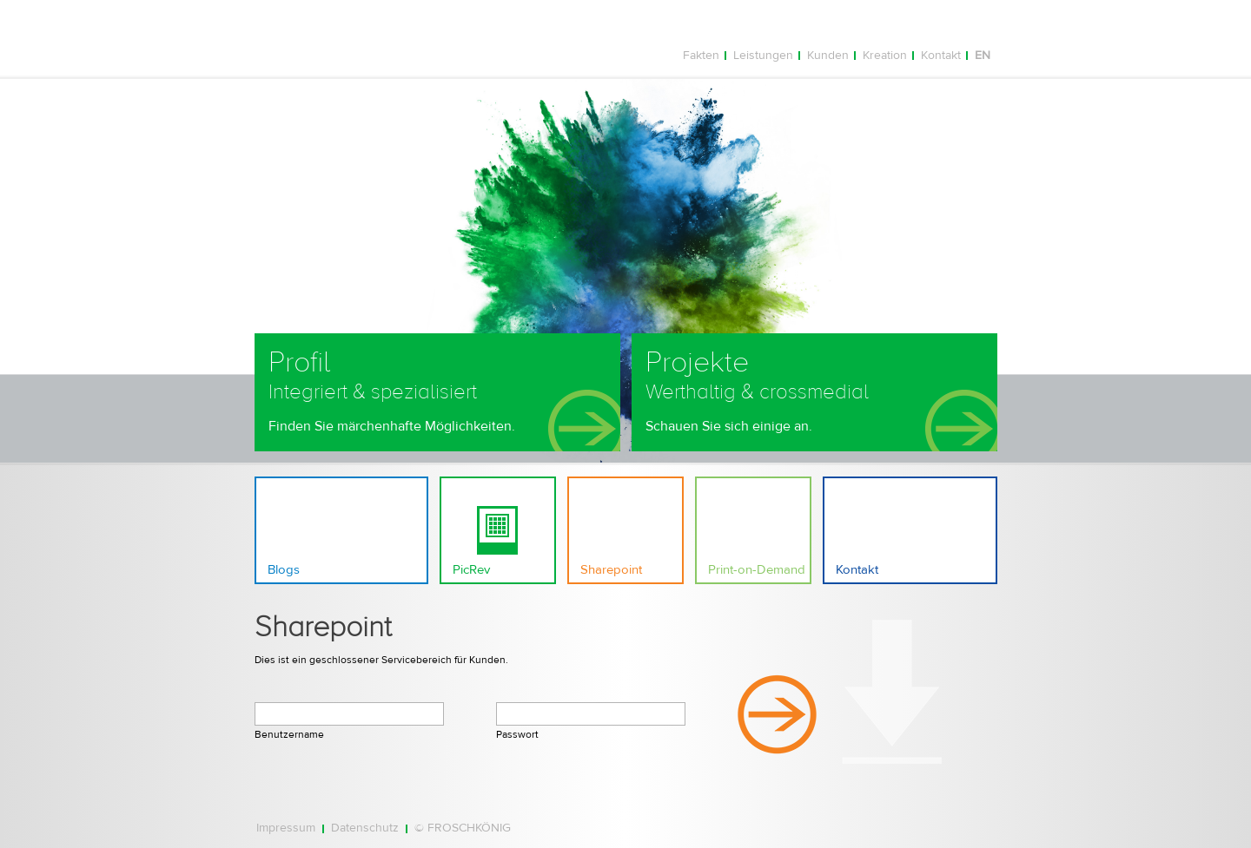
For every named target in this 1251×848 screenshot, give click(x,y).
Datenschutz (365, 828)
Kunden (828, 55)
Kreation (885, 55)
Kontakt (941, 55)
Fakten (701, 55)
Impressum (285, 828)
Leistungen (763, 55)
